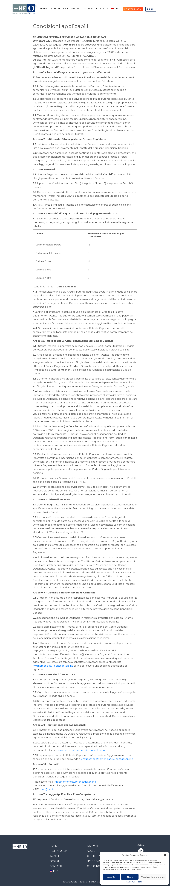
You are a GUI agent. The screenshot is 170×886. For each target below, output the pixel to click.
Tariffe (76, 8)
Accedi (91, 851)
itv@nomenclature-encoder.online (53, 665)
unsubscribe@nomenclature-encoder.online (107, 759)
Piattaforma (59, 8)
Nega (130, 877)
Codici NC (93, 866)
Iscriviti (92, 845)
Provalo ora (132, 9)
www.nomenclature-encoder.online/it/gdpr (81, 750)
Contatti (102, 8)
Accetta (111, 877)
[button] (164, 855)
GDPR (140, 882)
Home (44, 8)
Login (150, 9)
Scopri (88, 8)
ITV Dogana (95, 861)
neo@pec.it (47, 789)
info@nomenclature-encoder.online (75, 781)
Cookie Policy (131, 882)
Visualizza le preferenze (153, 877)
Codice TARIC (95, 856)
